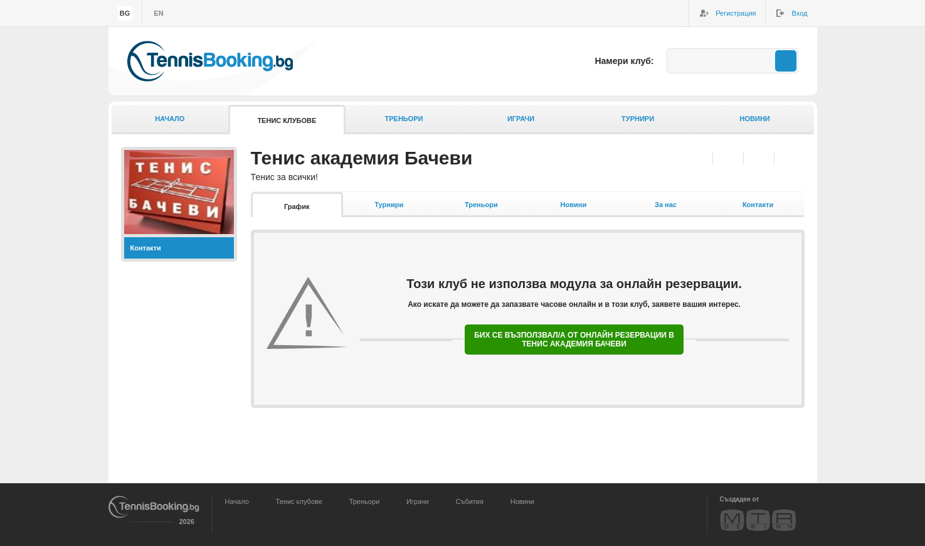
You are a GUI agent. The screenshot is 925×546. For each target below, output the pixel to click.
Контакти (145, 248)
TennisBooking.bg (210, 61)
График (297, 206)
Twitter (758, 158)
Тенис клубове (286, 120)
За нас (666, 204)
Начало (169, 118)
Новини (755, 118)
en (158, 13)
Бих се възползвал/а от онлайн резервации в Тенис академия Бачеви (574, 339)
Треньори (403, 118)
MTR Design (758, 520)
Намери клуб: (624, 61)
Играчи (520, 118)
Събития (470, 501)
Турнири (637, 118)
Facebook (727, 158)
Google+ (789, 158)
